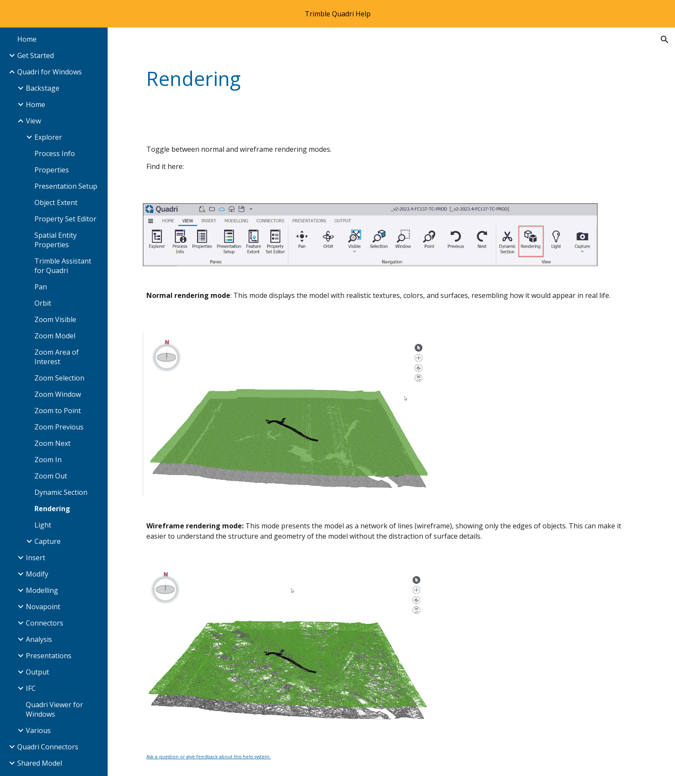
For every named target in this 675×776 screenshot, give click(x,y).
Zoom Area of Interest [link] (56, 356)
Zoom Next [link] (52, 443)
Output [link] (37, 672)
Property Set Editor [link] (65, 219)
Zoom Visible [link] (55, 319)
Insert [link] (35, 557)
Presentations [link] (48, 655)
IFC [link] (31, 688)
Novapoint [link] (43, 606)
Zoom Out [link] (50, 476)
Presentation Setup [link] (65, 186)
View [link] (33, 121)
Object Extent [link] (55, 202)
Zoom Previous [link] (59, 427)
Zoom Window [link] (57, 394)
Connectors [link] (44, 623)
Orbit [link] (42, 303)
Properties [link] (51, 170)
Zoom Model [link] (54, 335)
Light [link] (42, 525)
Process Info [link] (54, 153)
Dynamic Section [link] (60, 492)
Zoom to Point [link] (57, 410)
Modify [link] (37, 574)
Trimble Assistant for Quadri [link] (62, 265)
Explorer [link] (48, 137)
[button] (664, 39)
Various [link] (38, 730)
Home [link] (27, 39)
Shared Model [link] (39, 763)
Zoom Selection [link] (59, 378)
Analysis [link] (39, 639)
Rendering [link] (52, 508)
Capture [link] (47, 541)
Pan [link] (40, 286)
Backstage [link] (42, 88)
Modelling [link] (42, 590)
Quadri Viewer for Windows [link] (54, 709)
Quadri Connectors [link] (47, 746)
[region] (337, 14)
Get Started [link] (35, 55)
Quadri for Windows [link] (49, 72)
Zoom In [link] (48, 459)
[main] (349, 79)
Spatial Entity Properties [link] (55, 239)
